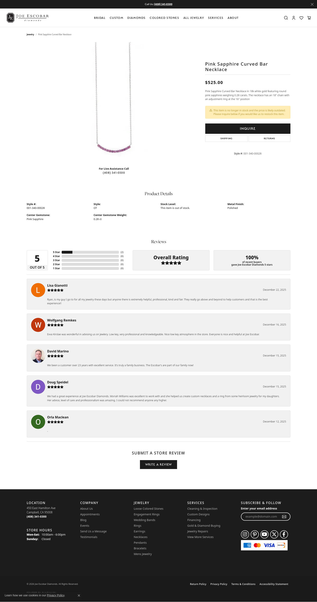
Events (84, 526)
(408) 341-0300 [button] (163, 4)
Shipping (226, 138)
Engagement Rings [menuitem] (147, 514)
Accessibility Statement (274, 584)
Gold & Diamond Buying (203, 526)
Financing (194, 520)
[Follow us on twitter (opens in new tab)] (274, 534)
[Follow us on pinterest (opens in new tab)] (255, 534)
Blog (83, 520)
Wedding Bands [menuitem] (144, 520)
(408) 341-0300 (114, 172)
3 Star (56, 260)
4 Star (56, 256)
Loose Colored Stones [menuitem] (148, 509)
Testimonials (88, 537)
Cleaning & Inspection (202, 509)
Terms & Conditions (243, 584)
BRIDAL (100, 17)
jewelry (30, 34)
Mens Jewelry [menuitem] (143, 554)
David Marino (58, 351)
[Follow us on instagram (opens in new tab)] (245, 534)
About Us (86, 509)
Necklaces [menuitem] (140, 537)
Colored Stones (164, 17)
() (122, 252)
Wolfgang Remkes (61, 320)
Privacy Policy (219, 584)
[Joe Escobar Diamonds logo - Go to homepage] (27, 18)
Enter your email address (259, 508)
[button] (286, 18)
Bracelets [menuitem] (140, 548)
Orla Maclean (58, 417)
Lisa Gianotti (57, 285)
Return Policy (198, 584)
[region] (114, 103)
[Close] (312, 4)
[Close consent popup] (79, 595)
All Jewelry (193, 17)
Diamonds (136, 17)
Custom (117, 17)
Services (216, 17)
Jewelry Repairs (197, 531)
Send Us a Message (93, 531)
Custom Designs (198, 514)
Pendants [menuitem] (140, 543)
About (233, 17)
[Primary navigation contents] (167, 18)
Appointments (90, 514)
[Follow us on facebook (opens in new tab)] (284, 534)
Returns (269, 138)
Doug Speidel (57, 382)
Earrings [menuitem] (139, 531)
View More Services (200, 537)
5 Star (56, 252)
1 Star (56, 268)
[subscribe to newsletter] (284, 516)
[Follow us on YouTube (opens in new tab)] (264, 534)
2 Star (56, 264)
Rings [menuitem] (137, 526)
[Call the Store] (37, 516)
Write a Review (158, 464)
